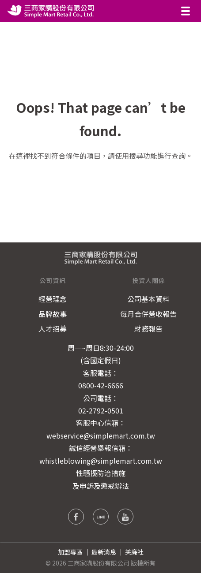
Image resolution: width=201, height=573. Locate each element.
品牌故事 (52, 314)
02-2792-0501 (100, 410)
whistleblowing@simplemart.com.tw (100, 460)
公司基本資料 (148, 299)
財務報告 (148, 328)
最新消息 (103, 551)
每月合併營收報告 (148, 314)
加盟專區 (70, 551)
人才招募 (52, 328)
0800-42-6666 (100, 385)
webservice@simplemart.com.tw (100, 435)
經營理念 (52, 299)
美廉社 (134, 551)
